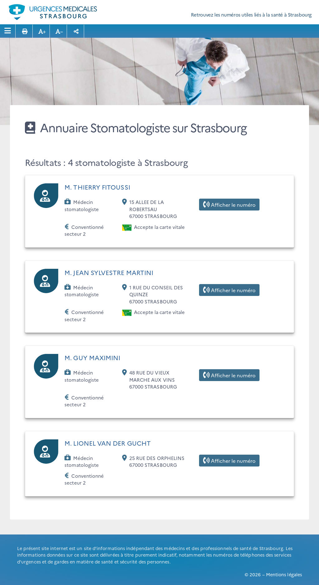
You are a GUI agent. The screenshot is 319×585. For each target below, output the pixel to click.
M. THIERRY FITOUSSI (97, 186)
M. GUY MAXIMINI (92, 357)
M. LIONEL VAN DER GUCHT (107, 442)
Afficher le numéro (229, 204)
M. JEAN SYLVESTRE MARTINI (108, 272)
